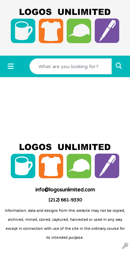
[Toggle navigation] (10, 67)
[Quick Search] (70, 66)
